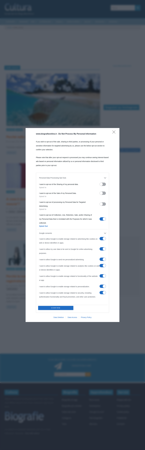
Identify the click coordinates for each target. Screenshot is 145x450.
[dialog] (72, 225)
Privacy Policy (86, 317)
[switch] (103, 184)
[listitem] (72, 178)
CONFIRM (55, 308)
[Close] (114, 132)
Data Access (72, 317)
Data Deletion (58, 317)
